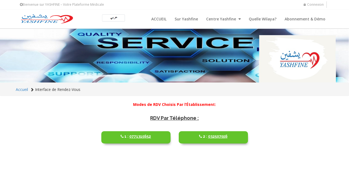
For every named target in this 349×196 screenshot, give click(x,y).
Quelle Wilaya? (262, 19)
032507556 (213, 134)
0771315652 (136, 134)
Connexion (314, 4)
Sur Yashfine (186, 19)
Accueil (22, 89)
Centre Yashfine (221, 19)
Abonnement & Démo (305, 19)
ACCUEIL (158, 19)
